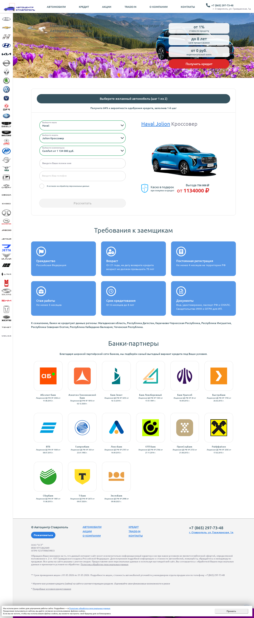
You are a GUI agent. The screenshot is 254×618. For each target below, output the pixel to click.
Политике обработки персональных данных (89, 608)
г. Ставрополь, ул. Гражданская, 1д (232, 8)
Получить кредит (199, 64)
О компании (159, 6)
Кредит (84, 6)
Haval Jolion (155, 124)
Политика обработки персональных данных (104, 564)
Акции (106, 6)
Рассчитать (83, 203)
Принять (231, 611)
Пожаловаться (43, 535)
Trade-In (130, 6)
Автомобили (56, 6)
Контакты (188, 6)
